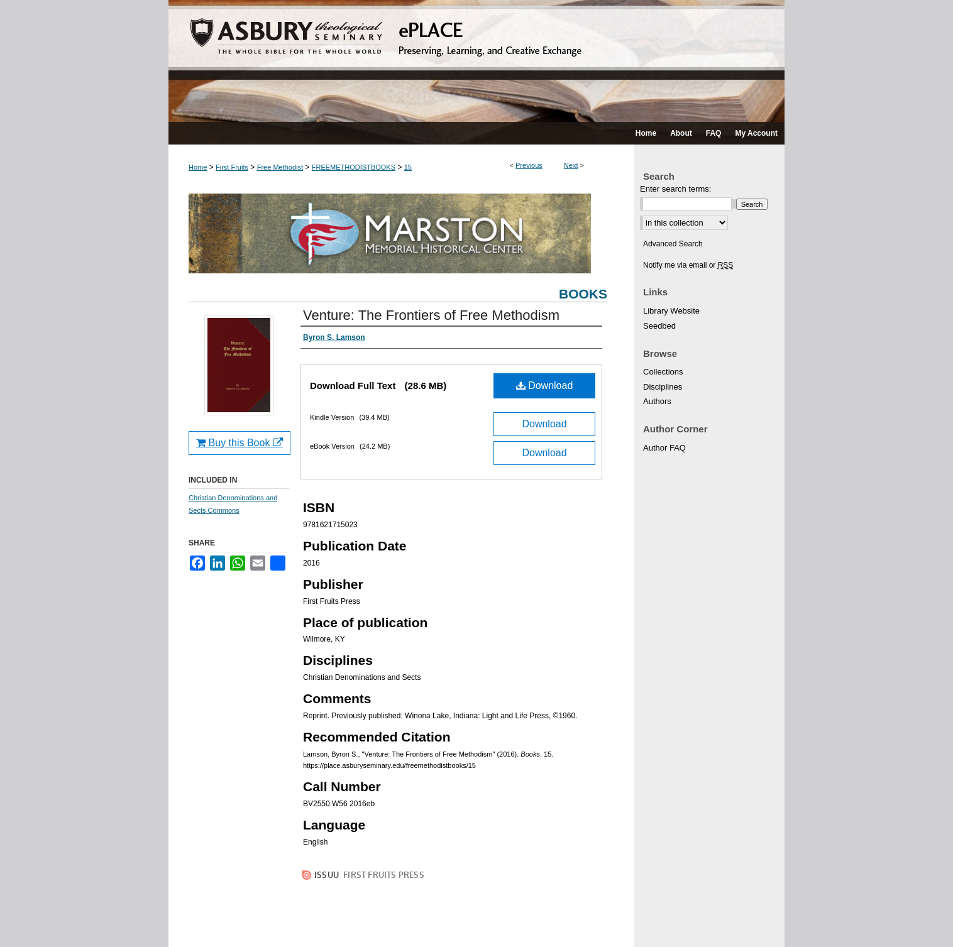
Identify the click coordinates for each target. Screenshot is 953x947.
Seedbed (659, 326)
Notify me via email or (688, 265)
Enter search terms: (675, 189)
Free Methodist (280, 167)
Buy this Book (239, 442)
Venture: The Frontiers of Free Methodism (431, 315)
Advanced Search (673, 243)
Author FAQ (664, 447)
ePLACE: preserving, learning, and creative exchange (476, 61)
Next (571, 165)
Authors (657, 401)
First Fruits (232, 167)
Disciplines (662, 386)
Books (583, 294)
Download (544, 385)
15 (408, 167)
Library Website (671, 310)
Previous (529, 165)
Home (198, 167)
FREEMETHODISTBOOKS (353, 167)
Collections (663, 371)
